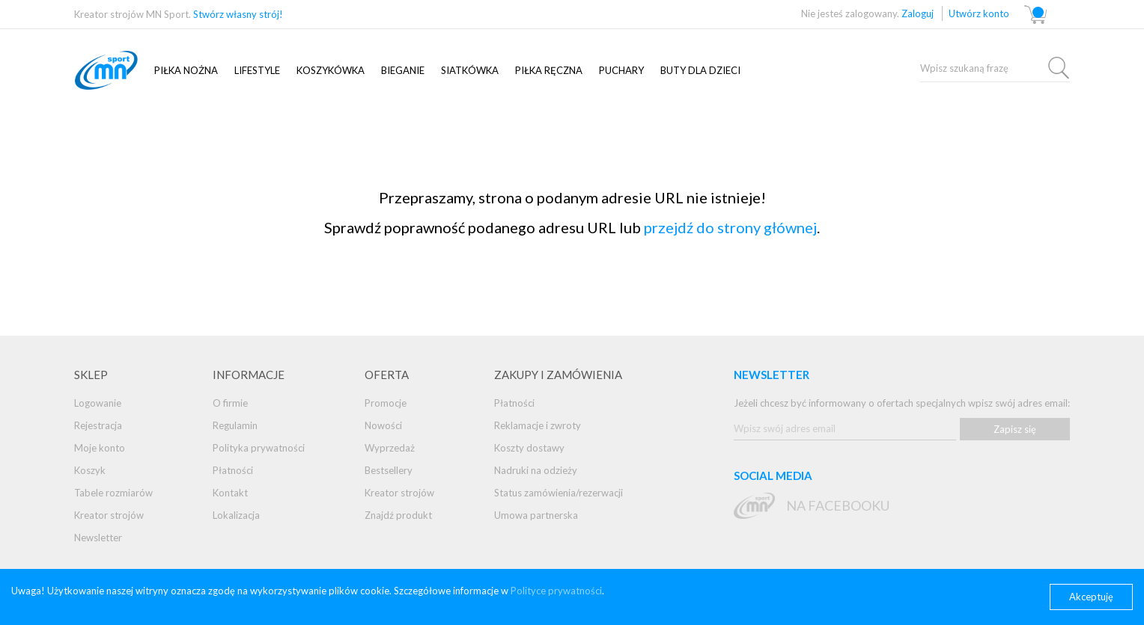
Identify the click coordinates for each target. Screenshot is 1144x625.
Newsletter (98, 538)
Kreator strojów (109, 515)
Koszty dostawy (529, 448)
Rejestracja (98, 425)
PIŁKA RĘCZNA (548, 70)
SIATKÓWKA (470, 70)
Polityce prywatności (556, 591)
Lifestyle (257, 70)
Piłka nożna (186, 70)
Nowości (383, 425)
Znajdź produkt (398, 515)
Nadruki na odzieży (535, 470)
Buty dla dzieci (700, 70)
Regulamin (235, 425)
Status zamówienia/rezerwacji (558, 493)
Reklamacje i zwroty (537, 425)
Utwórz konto (979, 13)
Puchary (621, 70)
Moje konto (99, 448)
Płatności (233, 470)
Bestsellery (389, 470)
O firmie (230, 403)
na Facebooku (837, 505)
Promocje (386, 403)
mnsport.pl (122, 70)
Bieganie (403, 70)
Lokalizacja (236, 515)
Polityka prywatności (259, 448)
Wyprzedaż (390, 448)
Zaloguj (917, 13)
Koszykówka (330, 70)
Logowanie (97, 403)
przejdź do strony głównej (730, 227)
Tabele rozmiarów (113, 493)
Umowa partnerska (536, 515)
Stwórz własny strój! (238, 14)
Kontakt (230, 493)
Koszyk (90, 470)
